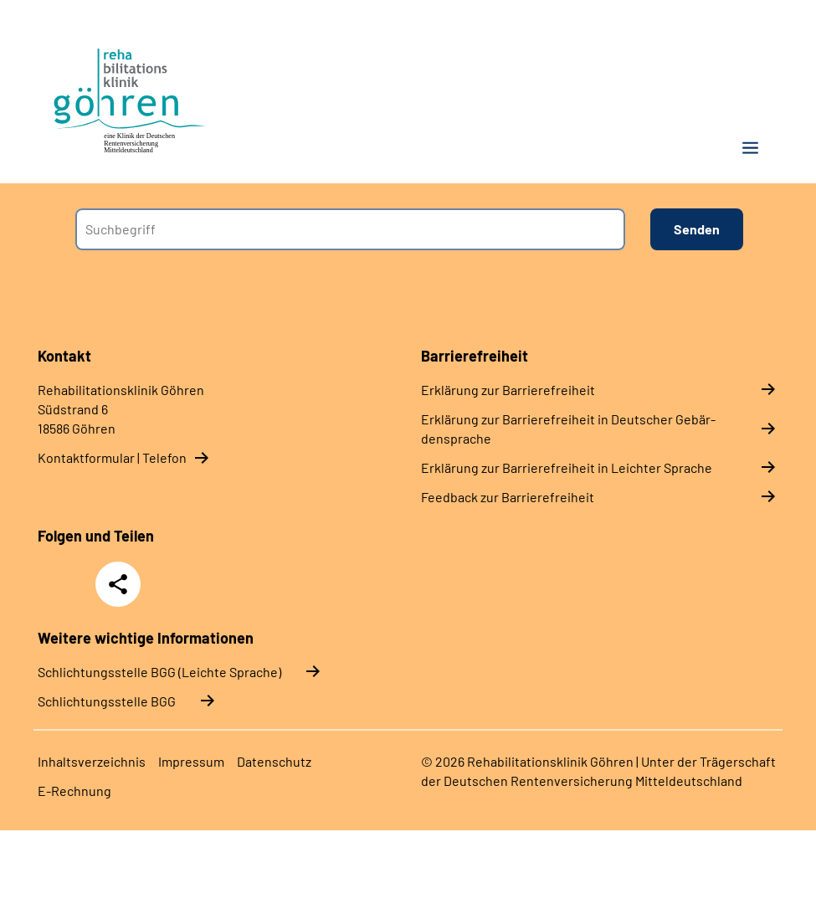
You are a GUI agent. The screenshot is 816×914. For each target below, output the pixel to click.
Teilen (118, 584)
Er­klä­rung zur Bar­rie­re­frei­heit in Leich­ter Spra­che (566, 467)
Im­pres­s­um (191, 761)
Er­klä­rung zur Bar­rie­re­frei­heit (508, 390)
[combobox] (350, 229)
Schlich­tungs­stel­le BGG (107, 701)
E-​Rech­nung (74, 790)
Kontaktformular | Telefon (112, 457)
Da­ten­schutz (274, 761)
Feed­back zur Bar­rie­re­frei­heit (507, 497)
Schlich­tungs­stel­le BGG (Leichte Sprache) (159, 672)
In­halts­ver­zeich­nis (92, 761)
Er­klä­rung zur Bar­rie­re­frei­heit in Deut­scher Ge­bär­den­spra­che (568, 428)
